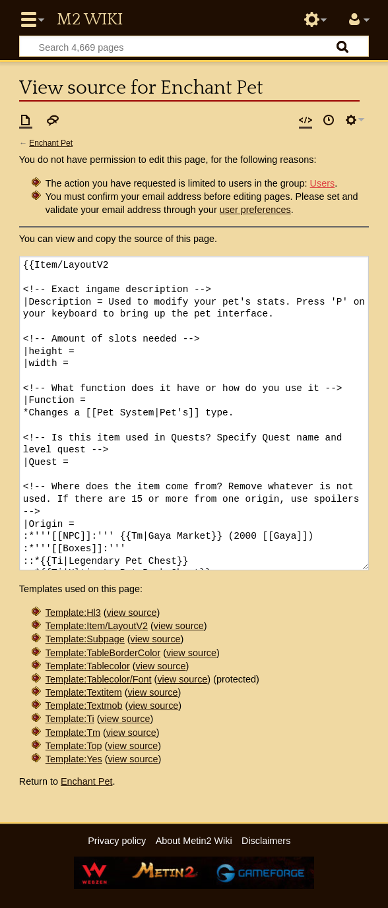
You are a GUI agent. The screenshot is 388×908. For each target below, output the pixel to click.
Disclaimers (266, 840)
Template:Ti (70, 718)
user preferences (255, 209)
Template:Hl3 (73, 612)
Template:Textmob (84, 705)
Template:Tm (73, 732)
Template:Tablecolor (88, 666)
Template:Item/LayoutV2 (97, 625)
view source (132, 612)
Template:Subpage (85, 639)
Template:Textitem (84, 692)
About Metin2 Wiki (194, 840)
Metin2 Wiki (90, 19)
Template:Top (74, 746)
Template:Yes (74, 759)
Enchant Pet (51, 143)
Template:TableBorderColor (103, 653)
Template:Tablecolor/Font (99, 679)
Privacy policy (117, 840)
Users (322, 183)
